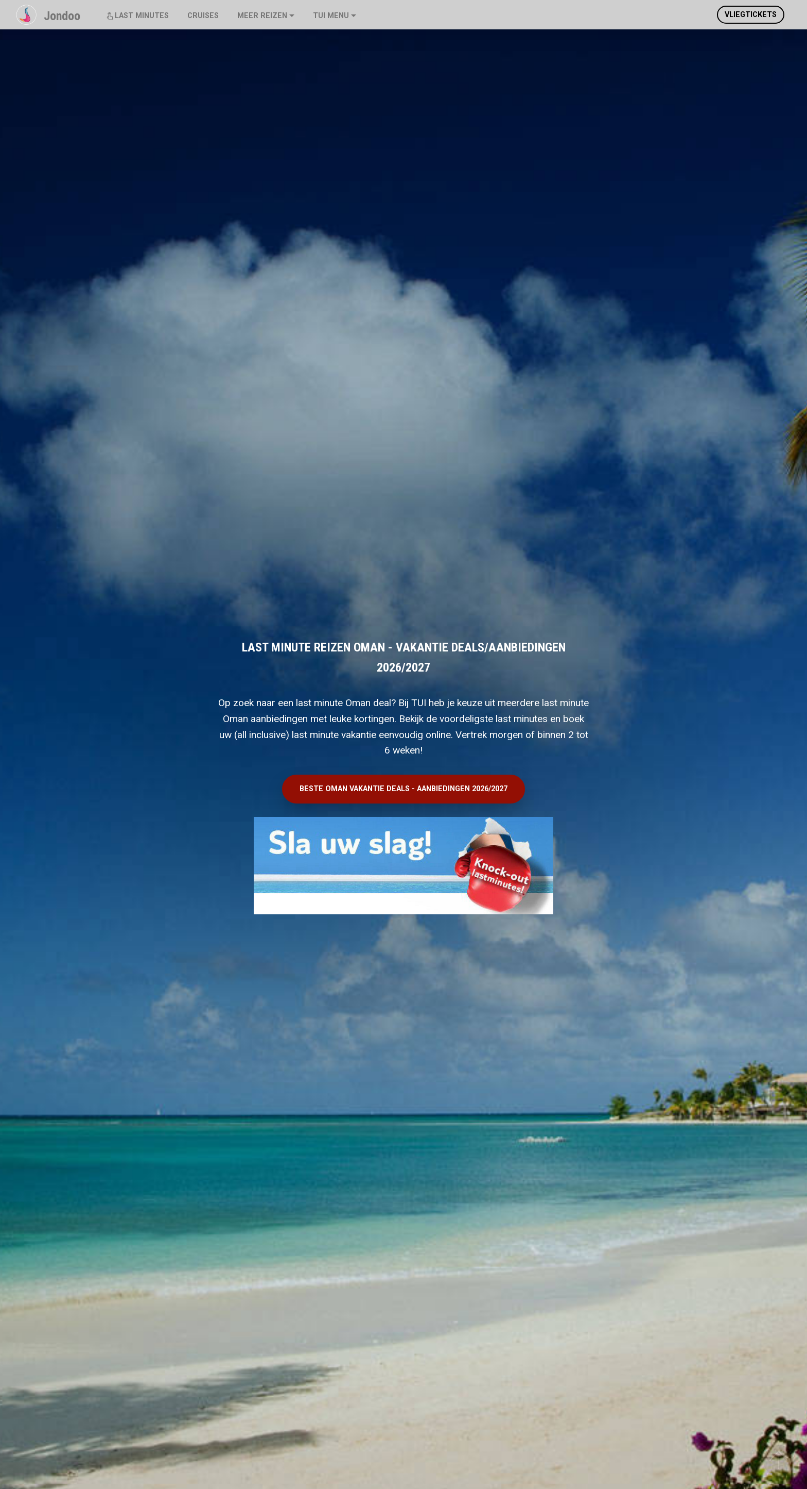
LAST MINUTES (137, 15)
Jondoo (62, 16)
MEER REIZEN (262, 15)
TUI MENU (331, 15)
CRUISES (203, 15)
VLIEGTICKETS (751, 14)
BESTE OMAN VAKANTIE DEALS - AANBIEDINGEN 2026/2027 (403, 788)
